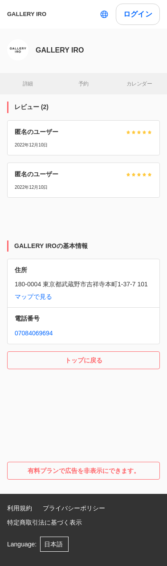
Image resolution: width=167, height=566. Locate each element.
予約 (83, 84)
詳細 (28, 84)
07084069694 (34, 333)
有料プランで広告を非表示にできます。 (84, 470)
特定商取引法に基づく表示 (44, 522)
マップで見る (33, 296)
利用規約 (19, 508)
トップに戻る (83, 360)
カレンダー (139, 84)
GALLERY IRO (26, 14)
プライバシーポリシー (74, 508)
